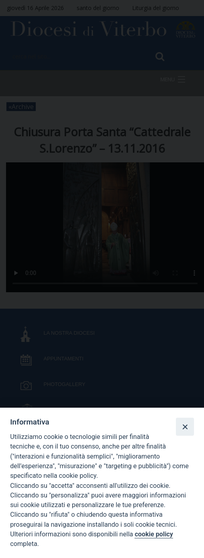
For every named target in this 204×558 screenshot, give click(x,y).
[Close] (185, 426)
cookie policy (154, 534)
